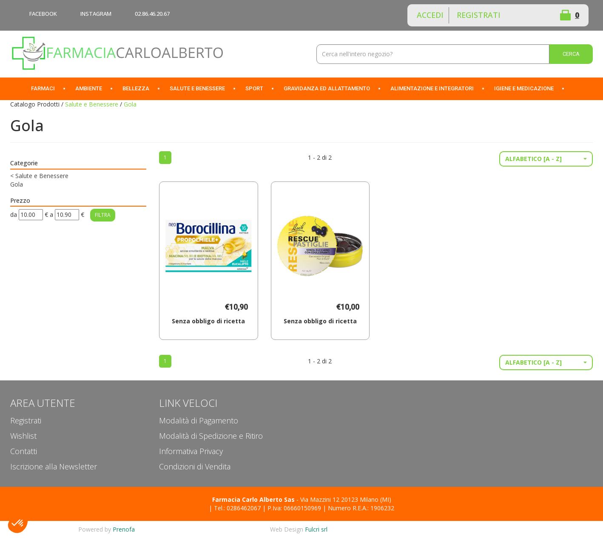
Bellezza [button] (135, 88)
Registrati (479, 15)
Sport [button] (254, 88)
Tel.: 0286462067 (237, 508)
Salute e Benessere (91, 104)
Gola (16, 184)
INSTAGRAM (95, 13)
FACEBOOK (43, 13)
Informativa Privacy (191, 451)
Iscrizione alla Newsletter (53, 466)
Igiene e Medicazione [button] (524, 88)
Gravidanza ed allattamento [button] (327, 88)
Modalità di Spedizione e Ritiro (211, 436)
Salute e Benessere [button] (197, 88)
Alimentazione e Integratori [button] (432, 88)
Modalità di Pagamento (198, 420)
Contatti (23, 451)
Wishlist (535, 15)
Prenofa (124, 529)
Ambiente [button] (88, 88)
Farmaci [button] (43, 88)
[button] (546, 159)
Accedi (430, 15)
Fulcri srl (316, 529)
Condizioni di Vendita (194, 466)
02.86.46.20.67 (152, 13)
